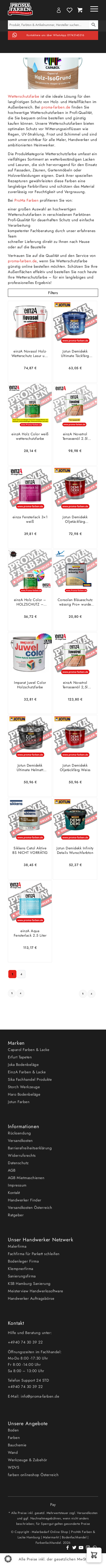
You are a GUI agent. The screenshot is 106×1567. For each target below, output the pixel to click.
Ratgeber (16, 1215)
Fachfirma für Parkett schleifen (34, 1253)
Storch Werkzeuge (24, 1087)
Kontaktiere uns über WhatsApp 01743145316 (55, 35)
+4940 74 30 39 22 (26, 1342)
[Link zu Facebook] (67, 1550)
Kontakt (14, 1192)
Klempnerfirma (20, 1268)
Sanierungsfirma (22, 1276)
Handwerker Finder (24, 1200)
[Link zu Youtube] (81, 1550)
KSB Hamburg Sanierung (29, 1283)
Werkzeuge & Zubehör (27, 1460)
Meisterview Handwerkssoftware (35, 1291)
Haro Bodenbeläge (24, 1094)
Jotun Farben (18, 1101)
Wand (13, 1452)
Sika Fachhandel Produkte (30, 1079)
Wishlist (69, 10)
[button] (94, 1555)
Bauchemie (17, 1445)
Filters (53, 292)
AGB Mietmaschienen (26, 1177)
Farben (14, 1437)
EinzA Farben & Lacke (27, 1072)
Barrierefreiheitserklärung (30, 1148)
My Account (58, 10)
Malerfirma (17, 1246)
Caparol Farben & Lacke (28, 1049)
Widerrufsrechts (22, 1155)
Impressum (17, 1185)
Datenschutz (18, 1163)
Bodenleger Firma (23, 1261)
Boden (13, 1430)
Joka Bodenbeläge (23, 1064)
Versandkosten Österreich (30, 1207)
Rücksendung (19, 1133)
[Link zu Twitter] (74, 1550)
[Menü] (92, 9)
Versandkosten (20, 1140)
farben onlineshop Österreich (33, 1474)
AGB (12, 1170)
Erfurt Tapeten (20, 1057)
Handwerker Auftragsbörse (31, 1298)
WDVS (13, 1467)
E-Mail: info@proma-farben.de (33, 1396)
